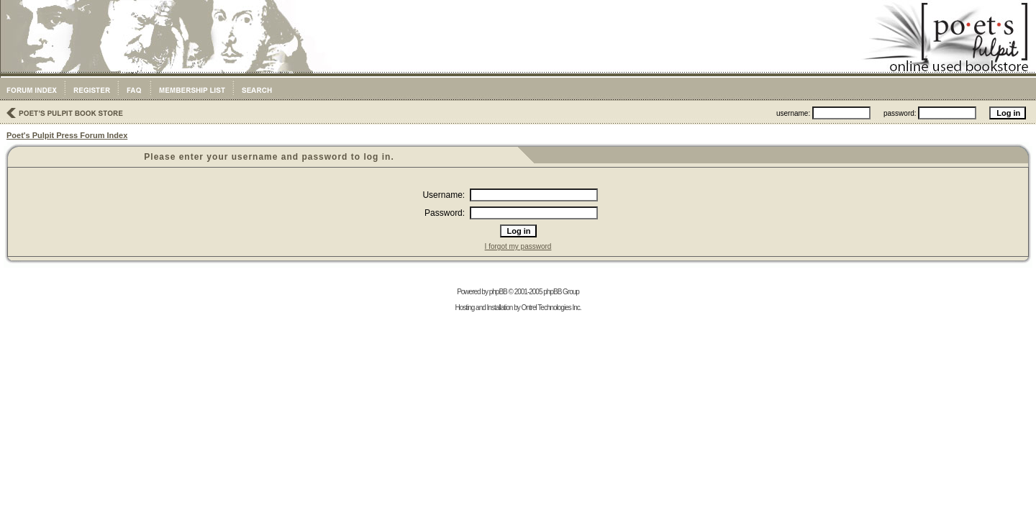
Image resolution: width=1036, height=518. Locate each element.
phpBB (498, 292)
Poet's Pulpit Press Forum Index (66, 135)
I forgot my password (518, 246)
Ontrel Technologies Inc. (551, 308)
